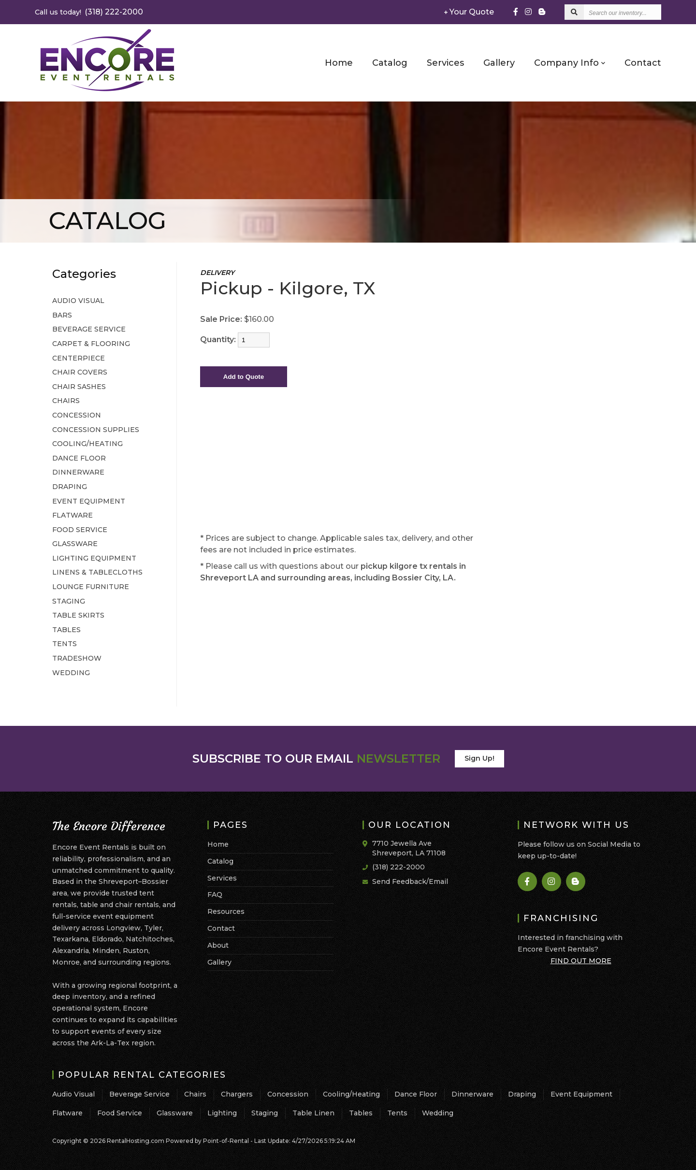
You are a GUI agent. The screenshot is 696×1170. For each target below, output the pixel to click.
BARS (62, 315)
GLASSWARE (75, 543)
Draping (522, 1094)
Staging (264, 1113)
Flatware (67, 1113)
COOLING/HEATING (87, 443)
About (218, 945)
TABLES (66, 629)
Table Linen (313, 1113)
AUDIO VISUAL (78, 300)
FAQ (214, 894)
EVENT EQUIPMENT (88, 501)
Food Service (119, 1113)
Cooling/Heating (351, 1094)
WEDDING (71, 672)
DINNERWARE (78, 472)
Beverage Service (139, 1094)
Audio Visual (73, 1094)
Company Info (569, 62)
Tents (397, 1113)
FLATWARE (72, 515)
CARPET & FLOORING (91, 343)
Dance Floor (415, 1094)
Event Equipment (581, 1094)
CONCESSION (76, 415)
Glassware (175, 1113)
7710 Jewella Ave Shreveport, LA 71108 (409, 848)
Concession (287, 1094)
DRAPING (69, 486)
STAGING (68, 601)
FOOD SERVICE (79, 529)
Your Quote (469, 11)
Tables (361, 1113)
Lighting (222, 1113)
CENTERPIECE (78, 358)
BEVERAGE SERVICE (89, 329)
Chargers (237, 1094)
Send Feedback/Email (410, 881)
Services (445, 63)
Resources (226, 911)
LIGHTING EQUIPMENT (94, 558)
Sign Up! (479, 758)
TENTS (64, 643)
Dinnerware (472, 1094)
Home (339, 63)
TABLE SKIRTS (78, 615)
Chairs (195, 1094)
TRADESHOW (77, 658)
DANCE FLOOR (79, 458)
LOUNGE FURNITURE (90, 586)
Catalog (389, 63)
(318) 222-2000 (89, 11)
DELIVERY (217, 272)
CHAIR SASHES (79, 386)
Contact (642, 63)
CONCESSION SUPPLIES (95, 429)
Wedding (437, 1113)
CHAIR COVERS (79, 372)
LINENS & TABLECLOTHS (97, 572)
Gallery (499, 63)
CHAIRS (66, 400)
